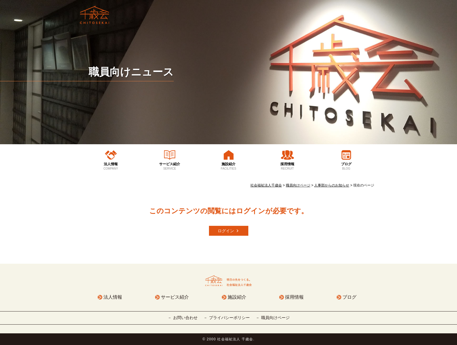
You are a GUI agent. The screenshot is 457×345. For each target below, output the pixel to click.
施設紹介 (228, 166)
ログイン (226, 230)
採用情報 (287, 166)
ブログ (346, 166)
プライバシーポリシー (229, 317)
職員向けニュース (131, 72)
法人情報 (111, 166)
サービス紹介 (170, 166)
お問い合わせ (185, 317)
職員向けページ (275, 317)
